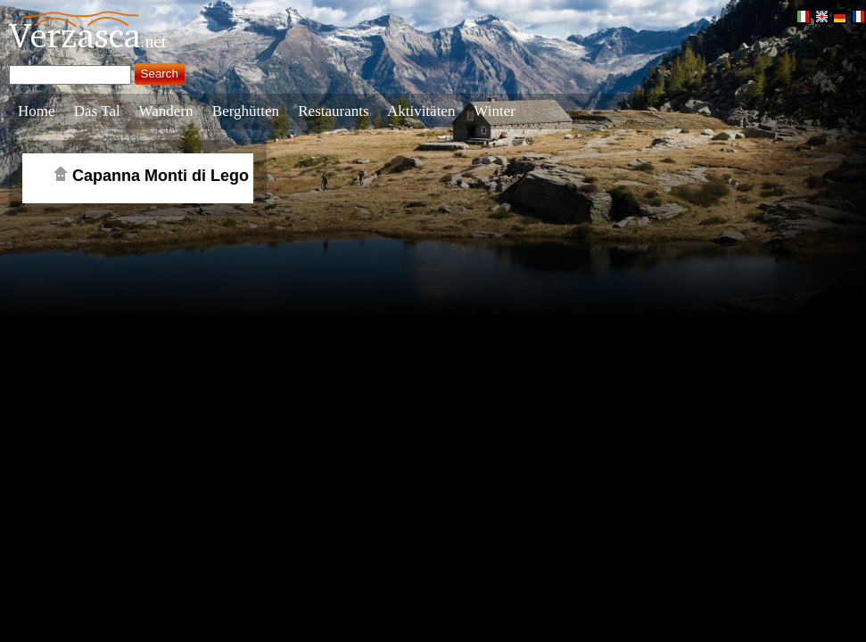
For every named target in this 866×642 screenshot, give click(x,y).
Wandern (166, 111)
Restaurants (333, 111)
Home (36, 111)
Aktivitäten (421, 111)
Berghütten (245, 111)
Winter (494, 111)
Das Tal (97, 111)
